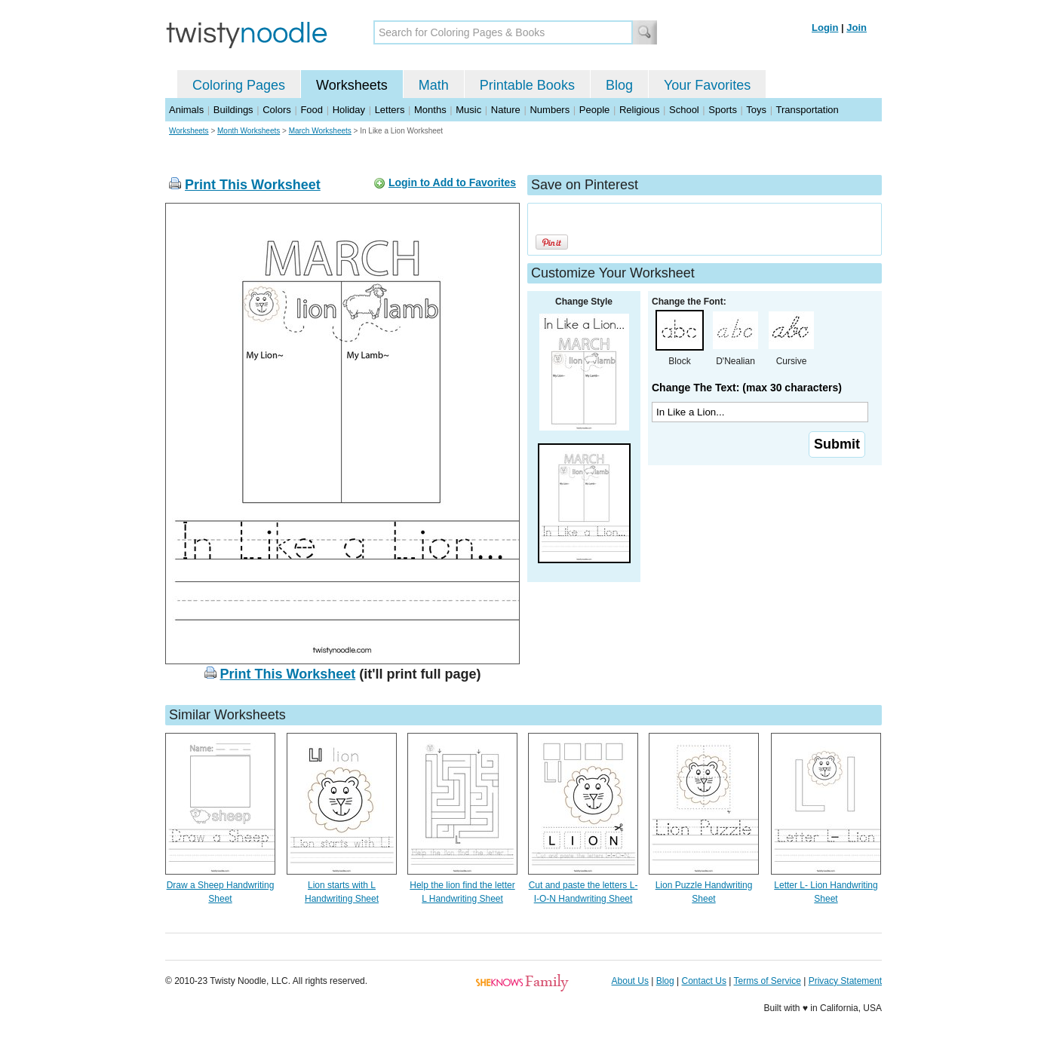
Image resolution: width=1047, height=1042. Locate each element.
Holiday (349, 109)
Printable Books (527, 85)
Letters (390, 109)
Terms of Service (766, 981)
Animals (186, 109)
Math (434, 85)
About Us (630, 981)
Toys (756, 109)
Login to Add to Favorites (452, 182)
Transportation (806, 109)
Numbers (550, 109)
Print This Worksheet (253, 184)
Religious (639, 109)
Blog (619, 85)
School (684, 109)
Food (311, 109)
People (594, 109)
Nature (505, 109)
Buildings (233, 109)
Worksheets (352, 85)
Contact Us (704, 981)
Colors (277, 109)
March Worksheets (320, 131)
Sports (722, 109)
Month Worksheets (248, 131)
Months (430, 109)
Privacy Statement (845, 981)
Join (856, 27)
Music (468, 109)
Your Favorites (707, 85)
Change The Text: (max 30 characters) (747, 388)
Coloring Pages (238, 85)
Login (825, 27)
